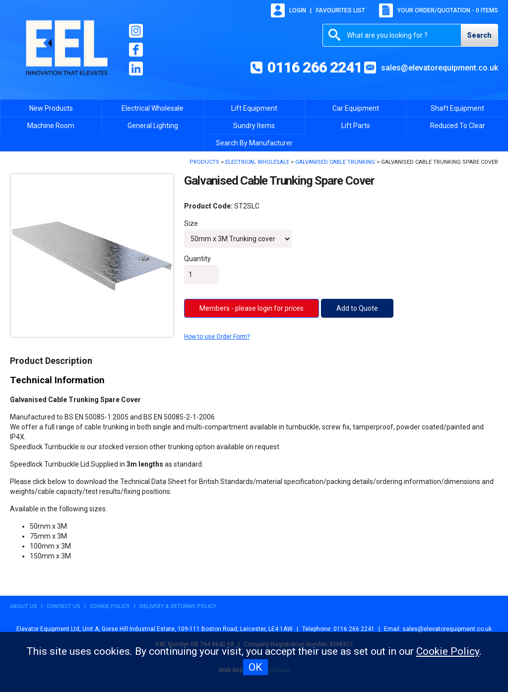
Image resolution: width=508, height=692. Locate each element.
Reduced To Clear (457, 126)
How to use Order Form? (217, 336)
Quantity (197, 259)
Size (191, 223)
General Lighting (152, 126)
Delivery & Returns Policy (177, 606)
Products (204, 162)
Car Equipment (355, 108)
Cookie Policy (110, 606)
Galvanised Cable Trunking (335, 162)
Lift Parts (355, 126)
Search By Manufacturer (254, 143)
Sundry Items (254, 126)
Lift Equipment (254, 108)
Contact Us (63, 606)
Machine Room (50, 126)
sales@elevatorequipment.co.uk (439, 67)
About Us (23, 606)
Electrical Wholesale (153, 108)
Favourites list (340, 10)
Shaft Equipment (457, 108)
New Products (51, 108)
